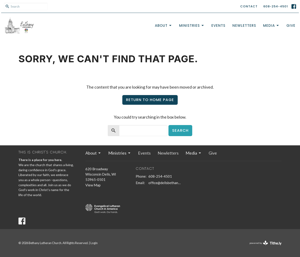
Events (218, 25)
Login (94, 243)
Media (271, 25)
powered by (265, 243)
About (163, 25)
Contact (249, 6)
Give (290, 25)
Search (180, 130)
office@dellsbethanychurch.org (164, 183)
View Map (93, 185)
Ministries (191, 25)
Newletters (244, 25)
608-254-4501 (275, 6)
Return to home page (150, 99)
